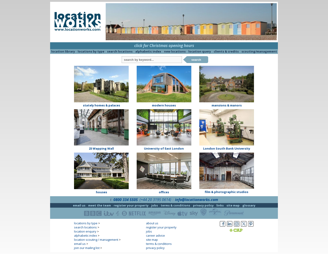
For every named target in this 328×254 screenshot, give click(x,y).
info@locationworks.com (196, 199)
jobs (154, 205)
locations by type (91, 51)
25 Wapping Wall (101, 148)
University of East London (164, 148)
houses (101, 192)
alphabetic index (148, 51)
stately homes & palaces (101, 105)
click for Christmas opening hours (164, 45)
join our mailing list (87, 248)
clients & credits (226, 51)
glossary (248, 205)
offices (164, 192)
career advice (155, 235)
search (196, 59)
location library (63, 51)
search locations (120, 51)
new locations (175, 51)
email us (79, 205)
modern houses (164, 105)
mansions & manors (227, 105)
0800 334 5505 (125, 199)
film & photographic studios (226, 192)
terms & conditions (175, 205)
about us (152, 223)
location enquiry (85, 231)
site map (233, 205)
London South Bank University (226, 148)
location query (199, 51)
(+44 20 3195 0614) (155, 199)
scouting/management (259, 51)
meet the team (99, 205)
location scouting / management (96, 240)
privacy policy (203, 205)
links (220, 205)
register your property (131, 205)
